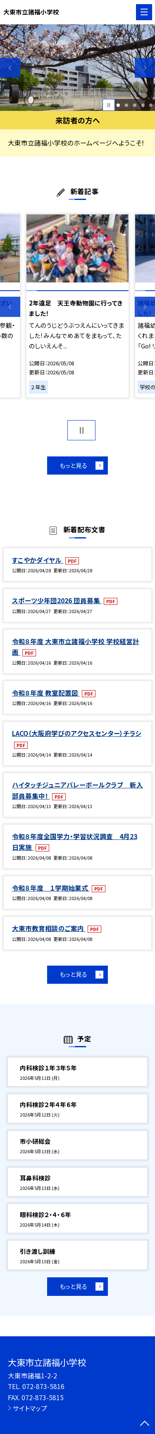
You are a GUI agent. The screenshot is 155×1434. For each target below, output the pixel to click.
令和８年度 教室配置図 (46, 692)
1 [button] (118, 105)
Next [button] (145, 68)
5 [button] (151, 105)
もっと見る (73, 465)
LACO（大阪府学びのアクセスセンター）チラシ (76, 733)
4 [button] (143, 105)
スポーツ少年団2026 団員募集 (57, 600)
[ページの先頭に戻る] (144, 1424)
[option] (77, 67)
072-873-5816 (43, 1386)
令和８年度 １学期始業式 (51, 887)
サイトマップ (30, 1408)
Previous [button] (10, 68)
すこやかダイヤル (37, 559)
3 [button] (134, 105)
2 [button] (126, 105)
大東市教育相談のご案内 (49, 928)
